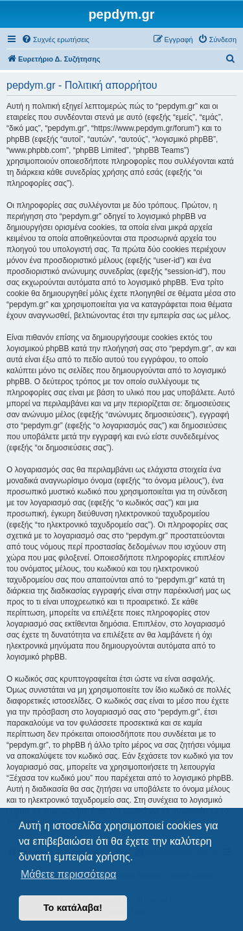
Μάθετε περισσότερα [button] (69, 874)
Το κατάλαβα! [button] (72, 907)
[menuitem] (55, 39)
